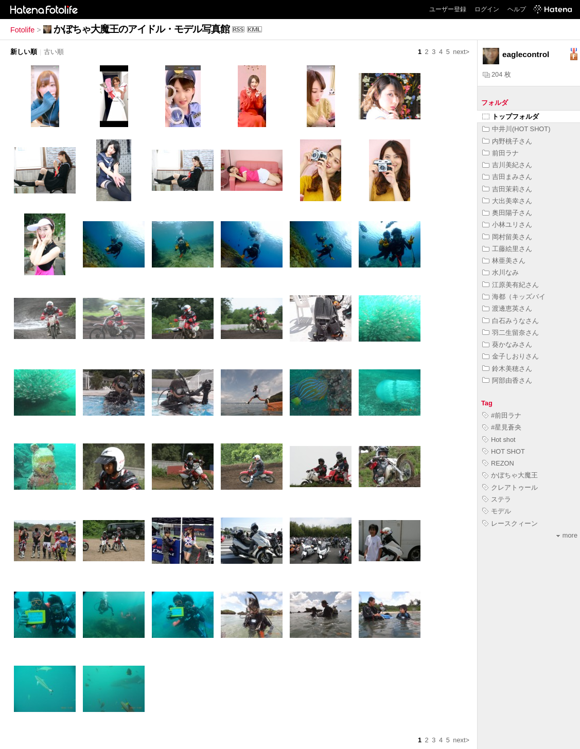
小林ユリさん (507, 224)
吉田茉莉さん (507, 189)
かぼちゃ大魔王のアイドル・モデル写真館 (142, 29)
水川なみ (500, 272)
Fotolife (22, 30)
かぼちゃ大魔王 (510, 475)
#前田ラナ (501, 415)
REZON (498, 463)
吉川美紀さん (507, 165)
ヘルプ (516, 9)
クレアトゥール (510, 487)
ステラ (496, 499)
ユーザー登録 (447, 9)
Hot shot (499, 439)
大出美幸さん (507, 201)
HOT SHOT (503, 451)
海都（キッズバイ (514, 296)
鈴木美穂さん (507, 368)
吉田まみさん (507, 177)
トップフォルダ (510, 116)
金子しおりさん (510, 356)
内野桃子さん (507, 141)
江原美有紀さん (510, 285)
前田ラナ (500, 153)
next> (461, 52)
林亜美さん (503, 260)
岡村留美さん (507, 237)
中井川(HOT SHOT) (516, 129)
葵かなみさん (507, 344)
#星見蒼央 (501, 427)
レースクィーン (510, 523)
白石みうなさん (510, 321)
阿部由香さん (507, 380)
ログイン (486, 9)
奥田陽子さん (507, 213)
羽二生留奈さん (510, 332)
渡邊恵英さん (507, 308)
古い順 (54, 52)
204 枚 (497, 74)
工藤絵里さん (507, 249)
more (566, 535)
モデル (496, 511)
